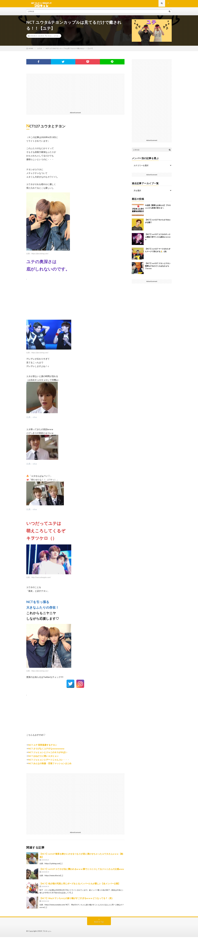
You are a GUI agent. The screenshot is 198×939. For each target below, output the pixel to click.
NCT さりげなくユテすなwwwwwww (46, 750)
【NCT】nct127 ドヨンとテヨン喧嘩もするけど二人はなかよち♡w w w (158, 267)
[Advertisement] (75, 94)
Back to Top (99, 924)
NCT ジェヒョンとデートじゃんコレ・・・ (48, 761)
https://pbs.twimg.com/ (40, 255)
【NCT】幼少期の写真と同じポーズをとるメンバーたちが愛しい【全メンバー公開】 (80, 885)
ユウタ (56, 38)
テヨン (50, 38)
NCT (42, 38)
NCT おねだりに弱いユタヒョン (43, 758)
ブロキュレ (46, 933)
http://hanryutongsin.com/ (41, 579)
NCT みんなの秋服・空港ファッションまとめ (49, 765)
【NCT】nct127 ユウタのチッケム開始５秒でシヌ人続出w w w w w (158, 238)
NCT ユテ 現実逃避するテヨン (42, 747)
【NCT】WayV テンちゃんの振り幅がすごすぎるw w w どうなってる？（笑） (77, 900)
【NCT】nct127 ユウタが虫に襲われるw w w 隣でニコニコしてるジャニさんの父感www (82, 871)
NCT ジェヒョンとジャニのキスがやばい (47, 754)
